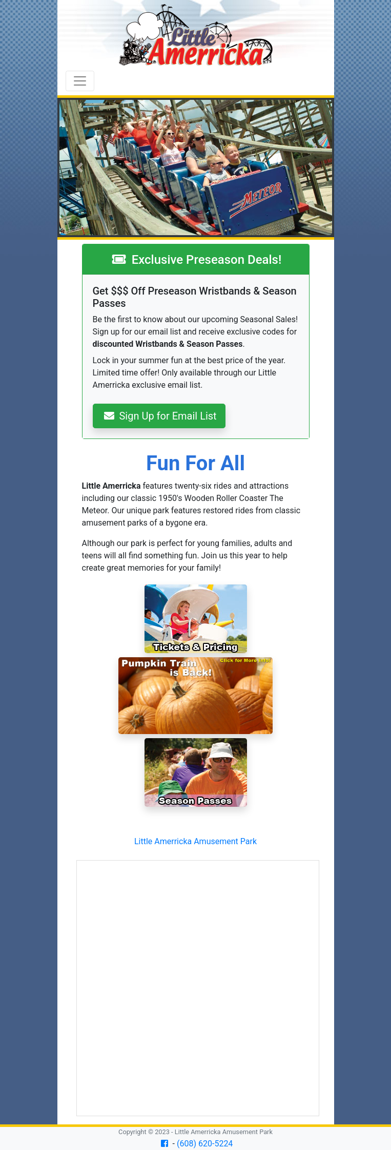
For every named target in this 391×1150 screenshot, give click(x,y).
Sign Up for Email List (160, 416)
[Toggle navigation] (80, 81)
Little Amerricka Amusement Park (195, 841)
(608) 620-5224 (205, 1143)
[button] (79, 167)
